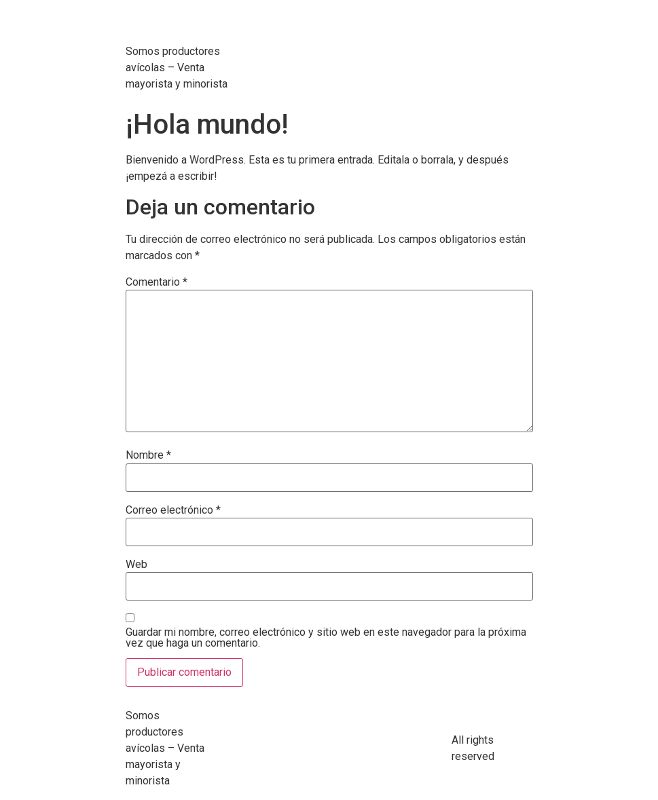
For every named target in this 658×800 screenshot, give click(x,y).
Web (136, 564)
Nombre (148, 455)
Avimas (170, 27)
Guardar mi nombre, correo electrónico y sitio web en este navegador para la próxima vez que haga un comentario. (326, 638)
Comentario (156, 282)
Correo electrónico (173, 510)
